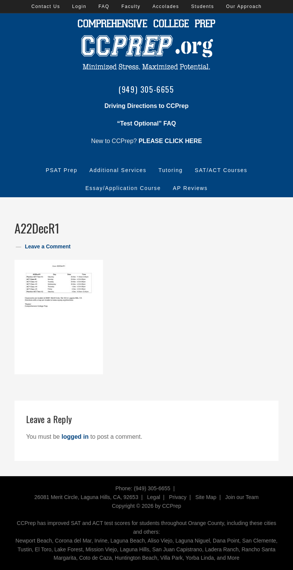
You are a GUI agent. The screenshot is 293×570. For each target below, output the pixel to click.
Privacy (178, 497)
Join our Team (242, 497)
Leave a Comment (48, 246)
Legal (153, 497)
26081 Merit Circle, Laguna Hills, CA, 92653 (86, 497)
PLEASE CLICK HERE (170, 141)
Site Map (205, 497)
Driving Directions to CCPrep (146, 106)
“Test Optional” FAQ (146, 123)
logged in (75, 436)
